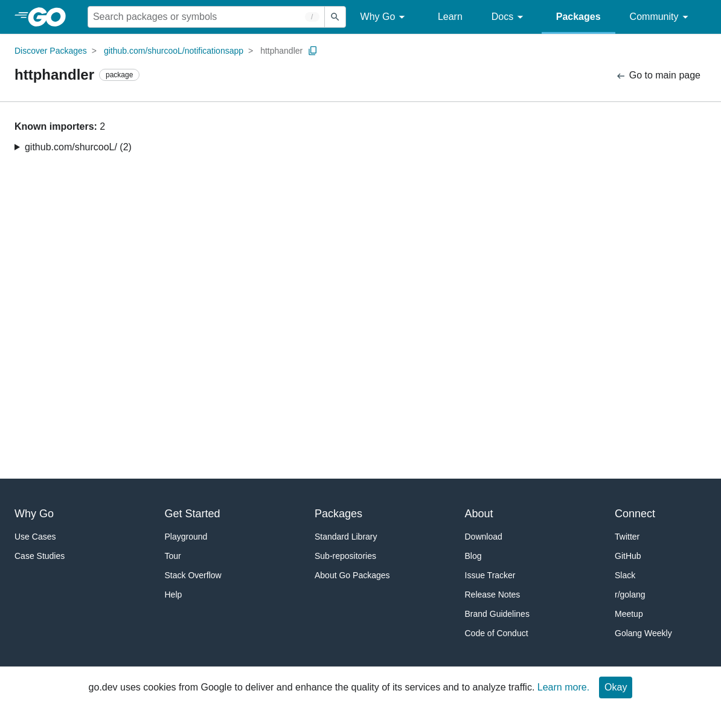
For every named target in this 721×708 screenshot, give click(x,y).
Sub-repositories (345, 556)
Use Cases (35, 536)
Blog (473, 556)
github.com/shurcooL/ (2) (78, 147)
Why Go (384, 17)
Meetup (629, 614)
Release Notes (493, 594)
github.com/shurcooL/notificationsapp (173, 51)
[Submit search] (335, 17)
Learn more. (563, 687)
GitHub (628, 556)
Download (483, 536)
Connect (635, 514)
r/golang (630, 594)
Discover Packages (50, 51)
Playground (186, 536)
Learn (450, 16)
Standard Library (346, 536)
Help (173, 594)
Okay (615, 687)
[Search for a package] (206, 17)
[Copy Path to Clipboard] (312, 50)
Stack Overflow (193, 575)
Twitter (627, 536)
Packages (578, 16)
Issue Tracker (490, 575)
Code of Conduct (496, 633)
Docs (509, 17)
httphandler (281, 51)
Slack (625, 575)
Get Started (192, 514)
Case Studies (39, 556)
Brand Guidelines (497, 614)
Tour (173, 556)
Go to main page (657, 75)
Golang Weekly (643, 633)
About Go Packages (352, 575)
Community (661, 17)
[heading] (51, 17)
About (479, 514)
